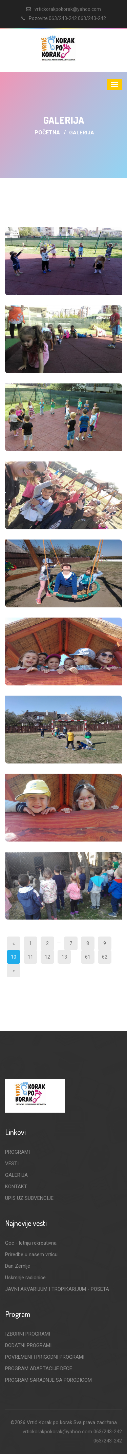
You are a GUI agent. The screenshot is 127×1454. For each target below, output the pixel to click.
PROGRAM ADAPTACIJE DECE (38, 1368)
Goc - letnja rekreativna (31, 1243)
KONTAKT (16, 1187)
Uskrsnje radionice (25, 1277)
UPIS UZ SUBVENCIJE (29, 1198)
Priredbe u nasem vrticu (31, 1254)
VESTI (12, 1163)
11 (30, 957)
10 (13, 957)
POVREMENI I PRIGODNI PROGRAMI (44, 1357)
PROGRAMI (17, 1152)
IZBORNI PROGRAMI (27, 1334)
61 (87, 957)
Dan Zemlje (17, 1266)
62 (104, 957)
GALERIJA (16, 1175)
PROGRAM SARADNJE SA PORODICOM (48, 1380)
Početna (47, 132)
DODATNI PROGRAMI (28, 1345)
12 (47, 957)
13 (64, 957)
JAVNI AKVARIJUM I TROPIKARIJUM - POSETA (57, 1289)
